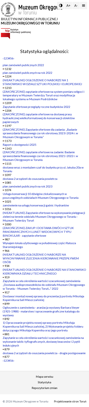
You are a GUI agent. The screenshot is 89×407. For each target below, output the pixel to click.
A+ (68, 5)
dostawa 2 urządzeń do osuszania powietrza (30, 178)
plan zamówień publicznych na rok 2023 (27, 186)
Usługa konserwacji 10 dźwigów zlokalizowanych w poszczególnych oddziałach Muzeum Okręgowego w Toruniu (41, 195)
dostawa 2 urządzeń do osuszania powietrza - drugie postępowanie (44, 353)
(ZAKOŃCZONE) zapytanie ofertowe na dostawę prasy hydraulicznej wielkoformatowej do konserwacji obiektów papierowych (39, 118)
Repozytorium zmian (44, 388)
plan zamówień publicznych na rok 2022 (27, 72)
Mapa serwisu (44, 376)
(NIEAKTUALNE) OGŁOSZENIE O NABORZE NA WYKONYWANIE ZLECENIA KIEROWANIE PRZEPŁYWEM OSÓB (41, 258)
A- (76, 5)
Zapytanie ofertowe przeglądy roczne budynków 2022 (36, 106)
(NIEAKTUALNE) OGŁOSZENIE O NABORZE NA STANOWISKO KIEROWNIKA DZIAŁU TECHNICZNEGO (44, 271)
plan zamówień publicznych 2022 (23, 65)
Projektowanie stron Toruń (70, 401)
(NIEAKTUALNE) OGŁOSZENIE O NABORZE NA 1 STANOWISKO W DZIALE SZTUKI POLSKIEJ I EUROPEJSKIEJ (42, 82)
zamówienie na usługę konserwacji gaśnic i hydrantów (36, 205)
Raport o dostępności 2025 (19, 144)
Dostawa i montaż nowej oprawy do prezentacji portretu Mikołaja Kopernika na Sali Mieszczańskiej (43, 298)
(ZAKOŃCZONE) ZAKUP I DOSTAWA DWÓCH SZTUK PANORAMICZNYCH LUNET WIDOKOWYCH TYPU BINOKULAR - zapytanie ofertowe (38, 231)
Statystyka (44, 382)
